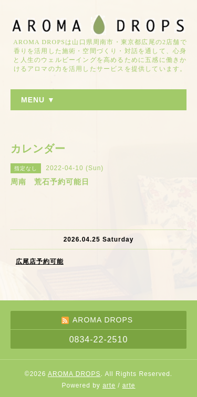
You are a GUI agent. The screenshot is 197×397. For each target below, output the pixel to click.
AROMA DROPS (74, 374)
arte (109, 385)
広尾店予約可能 (40, 261)
